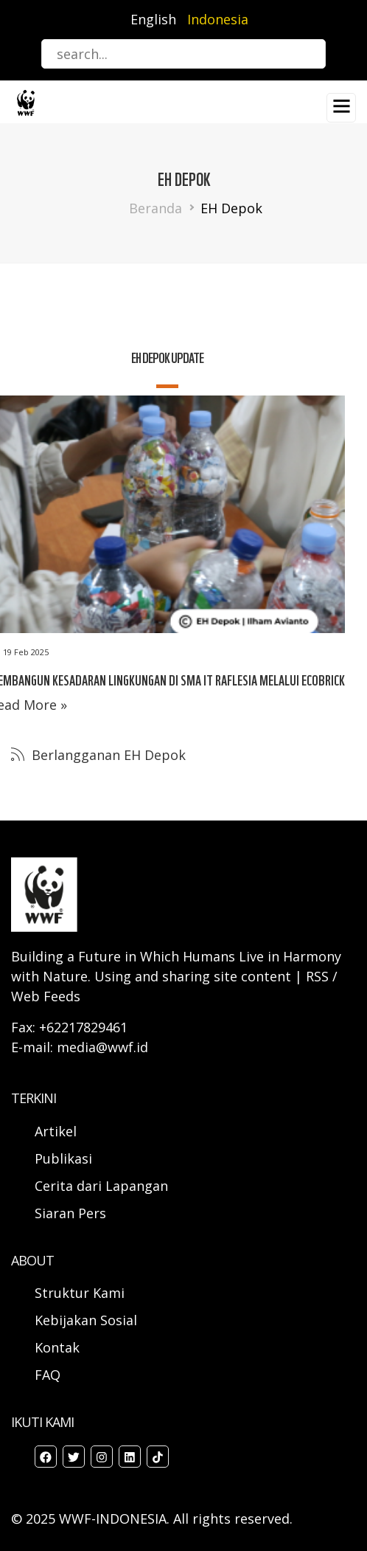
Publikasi (63, 1158)
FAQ (47, 1375)
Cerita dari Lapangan (101, 1186)
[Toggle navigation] (341, 107)
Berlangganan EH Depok (107, 755)
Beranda (155, 208)
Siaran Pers (70, 1213)
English (153, 19)
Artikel (57, 1131)
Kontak (57, 1347)
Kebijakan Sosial (86, 1320)
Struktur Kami (80, 1293)
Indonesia (217, 19)
